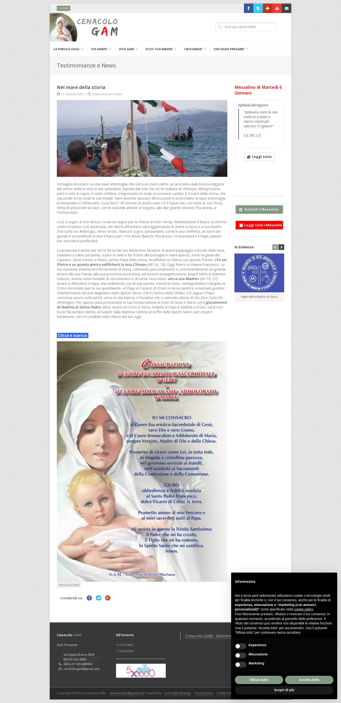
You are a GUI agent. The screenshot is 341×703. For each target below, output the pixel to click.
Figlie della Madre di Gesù (259, 296)
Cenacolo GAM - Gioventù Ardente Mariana (225, 636)
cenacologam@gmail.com (126, 693)
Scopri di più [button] (284, 690)
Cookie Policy (226, 693)
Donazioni (126, 651)
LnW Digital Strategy (177, 693)
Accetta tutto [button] (309, 680)
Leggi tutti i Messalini (260, 224)
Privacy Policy (204, 693)
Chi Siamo (126, 645)
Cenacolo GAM (68, 585)
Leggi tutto (259, 156)
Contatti (63, 8)
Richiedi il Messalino (259, 208)
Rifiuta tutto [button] (259, 680)
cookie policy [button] (303, 609)
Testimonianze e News (107, 94)
